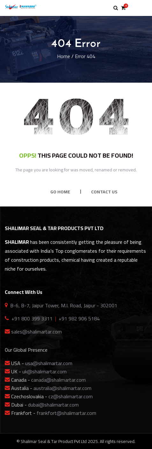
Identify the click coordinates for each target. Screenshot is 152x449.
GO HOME (60, 192)
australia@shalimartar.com (62, 388)
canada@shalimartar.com (58, 380)
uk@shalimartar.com (44, 371)
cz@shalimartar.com (70, 396)
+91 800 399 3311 (32, 318)
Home (63, 56)
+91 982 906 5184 (79, 318)
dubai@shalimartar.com (53, 404)
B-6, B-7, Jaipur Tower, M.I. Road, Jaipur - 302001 (63, 305)
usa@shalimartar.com (48, 363)
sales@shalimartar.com (36, 331)
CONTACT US (104, 192)
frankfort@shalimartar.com (66, 413)
